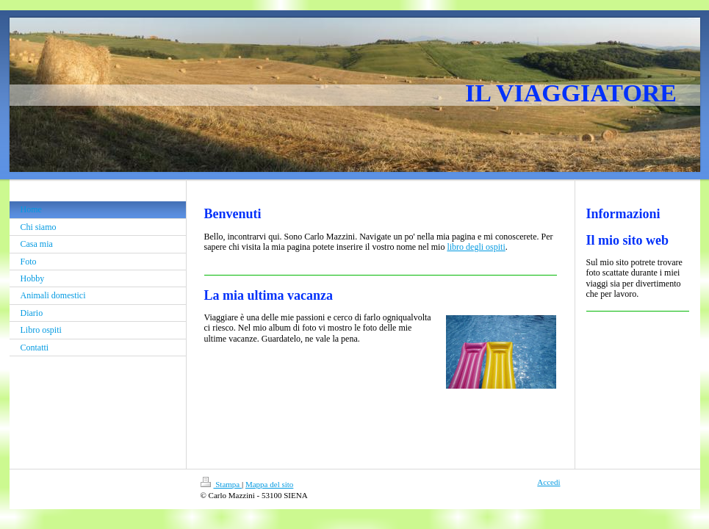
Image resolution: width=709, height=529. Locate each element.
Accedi (548, 482)
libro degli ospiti (476, 247)
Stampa (221, 484)
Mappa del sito (269, 484)
